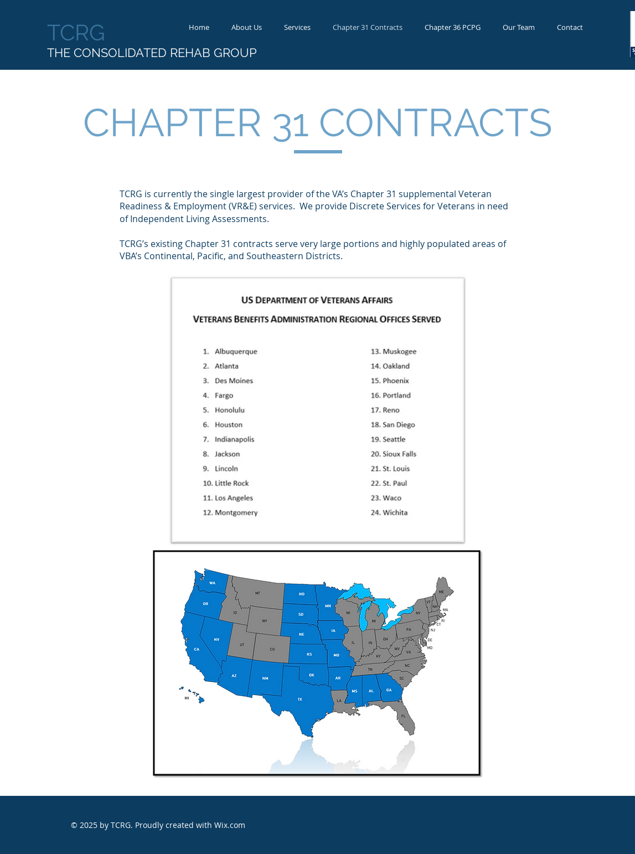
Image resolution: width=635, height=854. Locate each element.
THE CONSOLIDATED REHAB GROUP (152, 52)
